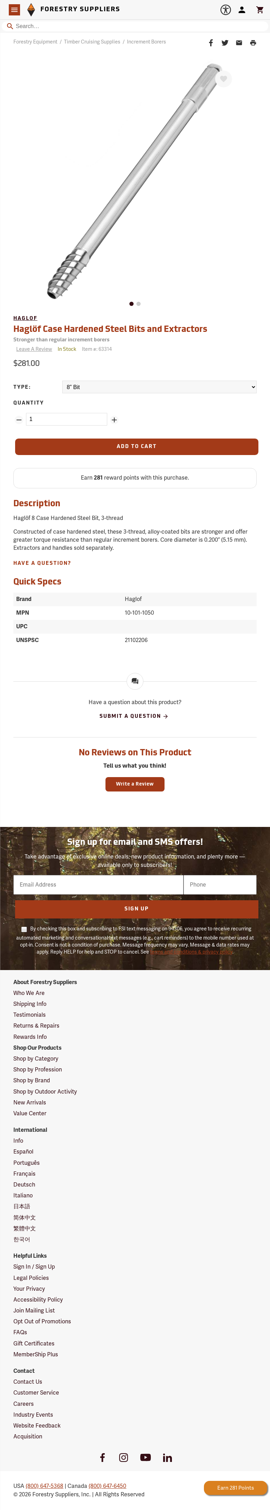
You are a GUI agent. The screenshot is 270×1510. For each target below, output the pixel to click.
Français (24, 1173)
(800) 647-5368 (44, 1486)
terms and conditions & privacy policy (191, 952)
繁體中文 (24, 1228)
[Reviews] (32, 349)
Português (26, 1163)
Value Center (29, 1113)
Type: (22, 387)
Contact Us (27, 1381)
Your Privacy (29, 1288)
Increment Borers (146, 42)
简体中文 (24, 1217)
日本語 (21, 1206)
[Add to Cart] (136, 447)
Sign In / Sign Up (34, 1266)
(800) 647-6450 (107, 1486)
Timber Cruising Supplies (92, 42)
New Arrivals (29, 1102)
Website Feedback (37, 1425)
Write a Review (135, 784)
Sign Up (136, 909)
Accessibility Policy (38, 1299)
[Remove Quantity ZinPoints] (19, 420)
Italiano (23, 1195)
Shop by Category (35, 1058)
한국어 (21, 1239)
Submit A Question (134, 716)
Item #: (97, 349)
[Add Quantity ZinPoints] (114, 420)
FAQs (20, 1332)
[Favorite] (223, 79)
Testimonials (29, 1014)
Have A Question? (42, 563)
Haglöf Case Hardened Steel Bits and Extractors (110, 330)
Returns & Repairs (36, 1025)
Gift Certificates (33, 1343)
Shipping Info (29, 1004)
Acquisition (27, 1436)
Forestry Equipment (35, 42)
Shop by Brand (31, 1080)
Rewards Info (30, 1037)
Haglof (25, 318)
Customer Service (36, 1392)
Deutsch (24, 1184)
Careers (23, 1404)
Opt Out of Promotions (42, 1321)
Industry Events (33, 1414)
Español (23, 1151)
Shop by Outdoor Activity (45, 1091)
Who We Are (29, 993)
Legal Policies (31, 1278)
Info (18, 1140)
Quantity (28, 403)
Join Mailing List (34, 1310)
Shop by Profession (37, 1069)
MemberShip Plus (35, 1354)
